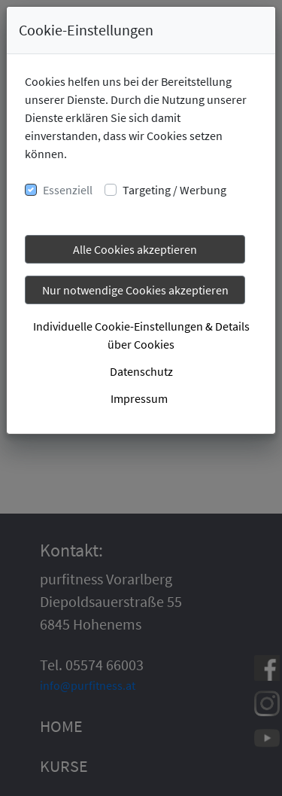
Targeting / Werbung (174, 189)
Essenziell (67, 189)
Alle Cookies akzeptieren (135, 249)
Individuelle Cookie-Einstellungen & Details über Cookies (141, 335)
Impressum (139, 398)
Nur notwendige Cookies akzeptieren (135, 289)
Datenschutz (141, 371)
